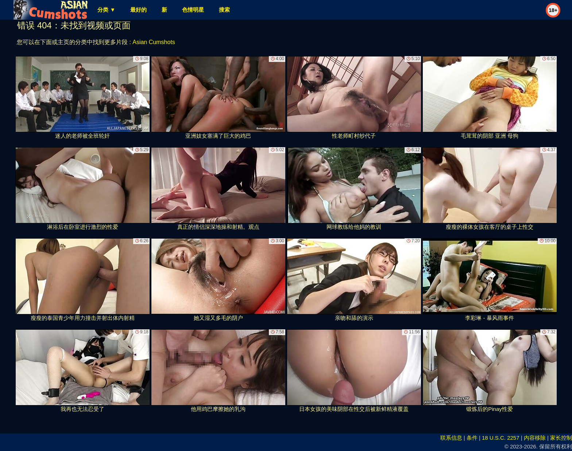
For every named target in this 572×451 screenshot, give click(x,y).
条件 (472, 438)
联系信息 (451, 438)
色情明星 (193, 10)
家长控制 (561, 438)
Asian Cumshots (153, 42)
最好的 (138, 10)
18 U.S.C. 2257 (500, 438)
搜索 (224, 10)
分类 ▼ (106, 10)
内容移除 (535, 438)
